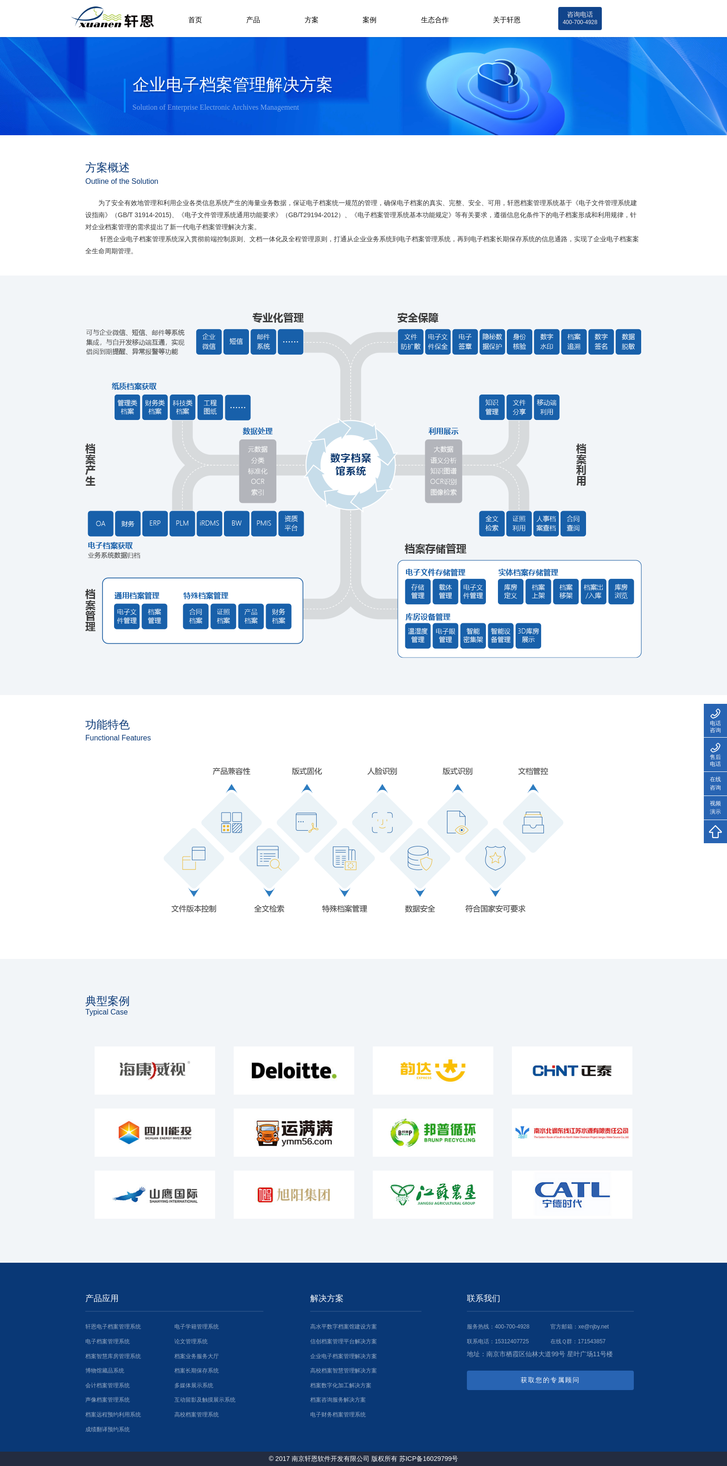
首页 (191, 20)
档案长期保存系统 (196, 1370)
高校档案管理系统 (196, 1414)
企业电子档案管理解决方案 (343, 1356)
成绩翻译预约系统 (107, 1429)
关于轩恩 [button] (506, 20)
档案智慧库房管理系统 (113, 1356)
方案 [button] (308, 20)
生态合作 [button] (433, 20)
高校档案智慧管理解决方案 (343, 1370)
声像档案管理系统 (107, 1400)
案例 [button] (367, 20)
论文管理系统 (191, 1341)
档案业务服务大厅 (196, 1356)
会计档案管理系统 (107, 1385)
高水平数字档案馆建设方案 (343, 1326)
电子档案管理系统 (107, 1341)
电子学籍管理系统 (196, 1326)
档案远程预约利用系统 (113, 1414)
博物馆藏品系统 (104, 1370)
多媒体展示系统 (193, 1385)
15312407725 (512, 1341)
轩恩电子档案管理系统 (113, 1326)
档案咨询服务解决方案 (338, 1400)
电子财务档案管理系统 (338, 1414)
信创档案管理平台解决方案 (343, 1341)
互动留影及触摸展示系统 (205, 1400)
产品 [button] (250, 20)
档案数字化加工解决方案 (340, 1385)
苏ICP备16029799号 (429, 1458)
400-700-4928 (512, 1326)
